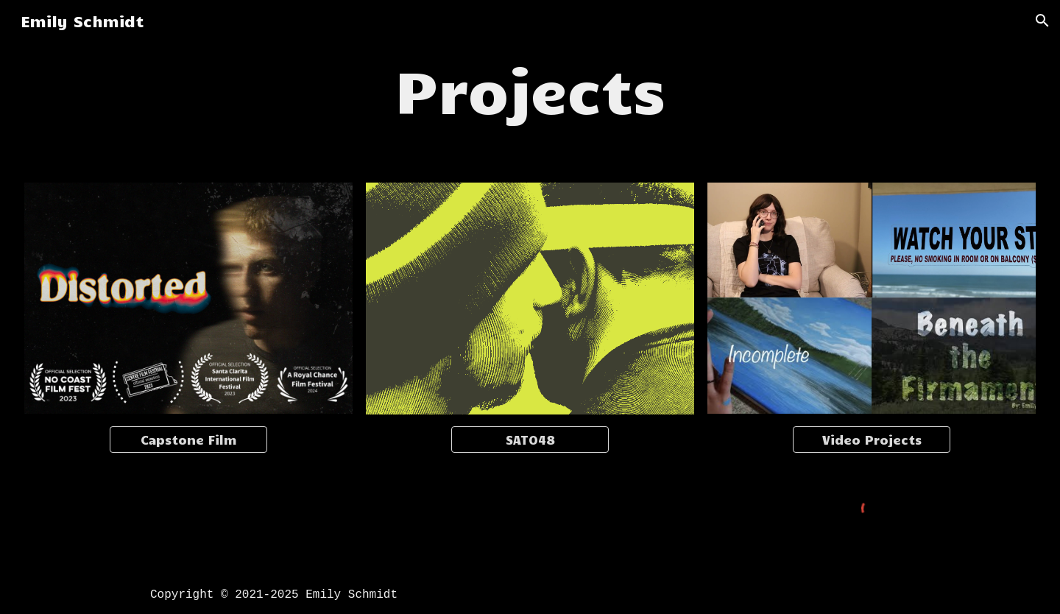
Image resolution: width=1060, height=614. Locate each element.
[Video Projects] (872, 439)
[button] (1042, 20)
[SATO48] (530, 439)
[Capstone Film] (188, 439)
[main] (530, 88)
